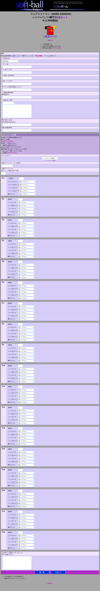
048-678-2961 (57, 48)
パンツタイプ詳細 (50, 160)
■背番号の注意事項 (7, 141)
